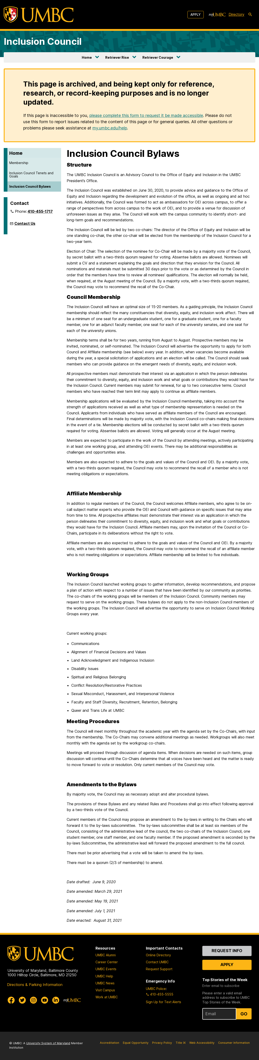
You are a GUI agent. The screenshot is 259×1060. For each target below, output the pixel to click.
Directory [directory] (236, 14)
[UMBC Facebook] (11, 1000)
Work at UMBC (106, 997)
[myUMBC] (217, 15)
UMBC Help (104, 976)
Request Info (227, 950)
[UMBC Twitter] (22, 1000)
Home (87, 57)
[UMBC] (38, 14)
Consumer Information (234, 1042)
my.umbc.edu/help (109, 128)
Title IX (181, 1042)
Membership (18, 163)
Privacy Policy (162, 1042)
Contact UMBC (157, 962)
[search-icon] (250, 15)
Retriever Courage (157, 57)
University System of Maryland (48, 1043)
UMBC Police (156, 989)
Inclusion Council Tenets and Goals (31, 174)
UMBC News (105, 983)
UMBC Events (105, 969)
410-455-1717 (40, 211)
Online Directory (158, 955)
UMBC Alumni (105, 955)
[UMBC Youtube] (44, 1000)
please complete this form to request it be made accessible (146, 115)
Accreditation (109, 1042)
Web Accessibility (201, 1042)
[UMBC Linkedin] (56, 1000)
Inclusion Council (43, 41)
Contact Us (24, 223)
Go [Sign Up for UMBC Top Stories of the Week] (243, 1014)
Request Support (159, 969)
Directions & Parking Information (34, 984)
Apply (195, 14)
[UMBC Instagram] (33, 1000)
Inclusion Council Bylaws (30, 186)
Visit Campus (105, 990)
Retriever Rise (117, 57)
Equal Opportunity (135, 1042)
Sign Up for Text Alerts (163, 1002)
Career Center (106, 962)
